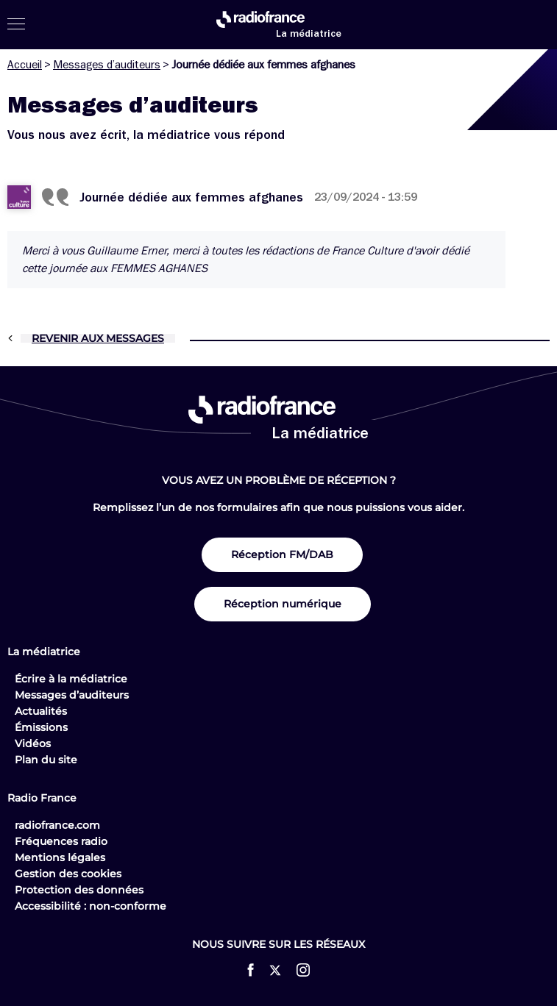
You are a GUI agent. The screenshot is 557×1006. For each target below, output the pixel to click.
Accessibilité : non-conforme (90, 906)
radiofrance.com (57, 825)
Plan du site (46, 759)
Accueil (24, 65)
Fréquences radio (61, 841)
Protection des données (79, 889)
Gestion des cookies (68, 873)
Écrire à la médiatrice (71, 678)
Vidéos (33, 743)
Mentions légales (60, 857)
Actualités (41, 711)
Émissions (41, 727)
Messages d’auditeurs (106, 65)
